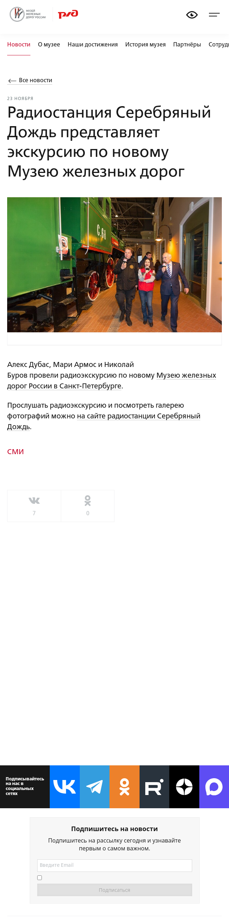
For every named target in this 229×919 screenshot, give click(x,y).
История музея (145, 45)
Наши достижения (93, 45)
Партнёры (187, 45)
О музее (49, 45)
